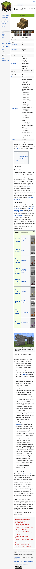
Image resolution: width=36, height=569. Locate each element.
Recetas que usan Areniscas (22, 538)
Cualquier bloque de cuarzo (23, 302)
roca (28, 208)
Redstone (18, 424)
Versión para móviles (23, 564)
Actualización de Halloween (27, 474)
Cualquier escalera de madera (17, 239)
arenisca (23, 212)
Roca (22, 250)
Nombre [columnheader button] (17, 232)
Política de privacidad (18, 561)
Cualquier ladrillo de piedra (23, 271)
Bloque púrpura (25, 322)
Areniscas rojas (25, 312)
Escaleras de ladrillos (17, 260)
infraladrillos (17, 212)
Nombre (13, 139)
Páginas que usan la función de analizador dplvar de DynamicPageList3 (22, 521)
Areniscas (23, 291)
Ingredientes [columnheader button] (24, 232)
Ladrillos (23, 260)
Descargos (16, 564)
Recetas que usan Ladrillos (22, 531)
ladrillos (32, 208)
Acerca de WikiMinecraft (29, 561)
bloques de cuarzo (18, 215)
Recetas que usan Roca (21, 529)
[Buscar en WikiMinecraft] (31, 8)
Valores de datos (14, 108)
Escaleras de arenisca (17, 291)
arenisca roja (29, 212)
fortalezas (29, 186)
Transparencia (14, 44)
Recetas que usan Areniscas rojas (23, 542)
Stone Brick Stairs (27, 11)
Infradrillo (23, 281)
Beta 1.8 (24, 374)
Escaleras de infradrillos (17, 281)
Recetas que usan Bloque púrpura (23, 546)
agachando (22, 489)
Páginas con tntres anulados (22, 524)
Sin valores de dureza (20, 526)
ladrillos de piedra (18, 210)
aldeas (17, 174)
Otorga (12, 76)
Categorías (17, 518)
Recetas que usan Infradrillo (22, 536)
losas (18, 148)
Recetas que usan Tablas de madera (24, 527)
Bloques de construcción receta (23, 544)
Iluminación (13, 46)
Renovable (13, 63)
